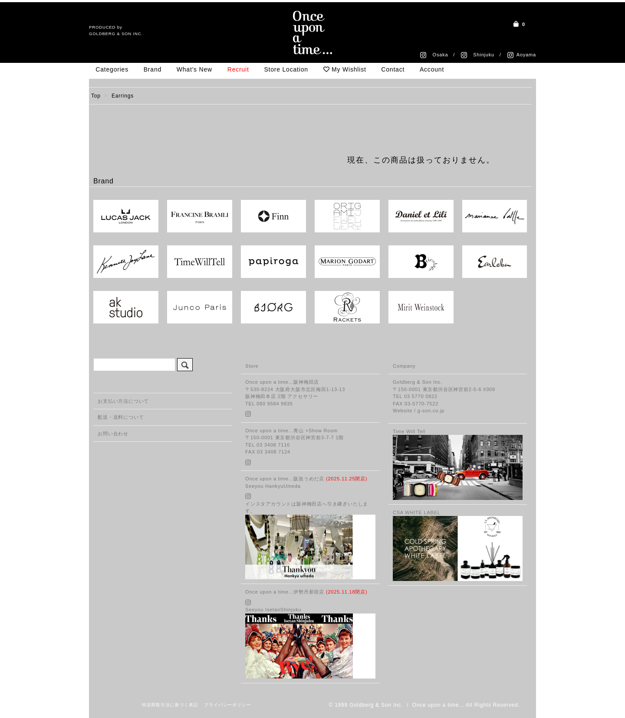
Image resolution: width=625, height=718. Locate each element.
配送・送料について (121, 417)
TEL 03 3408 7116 (267, 444)
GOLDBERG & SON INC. (116, 33)
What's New (194, 69)
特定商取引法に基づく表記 (170, 704)
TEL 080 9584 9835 (269, 403)
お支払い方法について (123, 401)
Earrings (123, 96)
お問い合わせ (113, 433)
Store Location (286, 69)
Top (96, 96)
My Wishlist (344, 69)
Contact (393, 69)
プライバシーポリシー (227, 704)
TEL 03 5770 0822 (415, 396)
